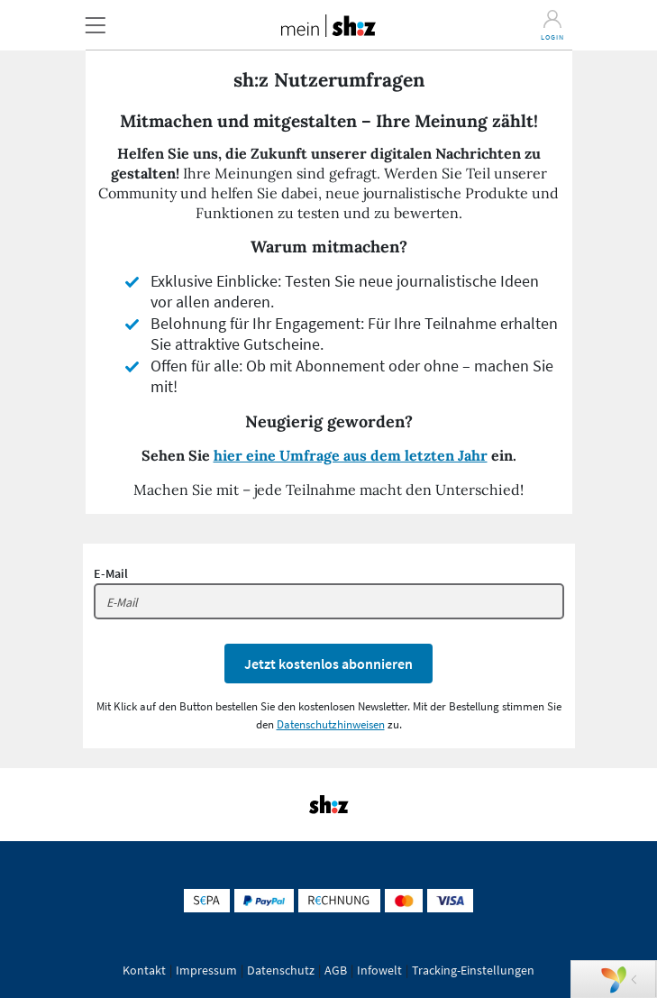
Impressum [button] (206, 970)
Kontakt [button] (144, 970)
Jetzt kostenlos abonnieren (328, 664)
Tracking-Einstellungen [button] (473, 970)
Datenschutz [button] (281, 970)
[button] (95, 25)
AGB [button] (335, 970)
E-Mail (111, 573)
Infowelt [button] (379, 970)
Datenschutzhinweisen (331, 724)
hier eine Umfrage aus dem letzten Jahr (351, 455)
